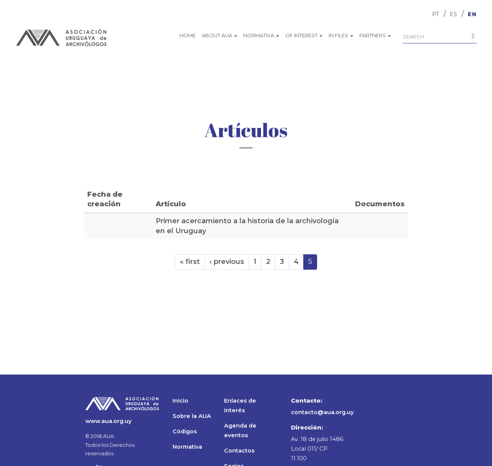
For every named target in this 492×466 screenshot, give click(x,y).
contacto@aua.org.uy (322, 412)
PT (435, 14)
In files (341, 35)
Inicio (180, 400)
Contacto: (306, 400)
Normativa (261, 35)
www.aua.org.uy (108, 421)
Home (188, 35)
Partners (375, 35)
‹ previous (226, 261)
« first (190, 261)
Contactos (239, 450)
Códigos (185, 431)
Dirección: (307, 427)
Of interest (303, 35)
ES (453, 14)
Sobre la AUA (192, 416)
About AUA (219, 35)
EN (472, 14)
